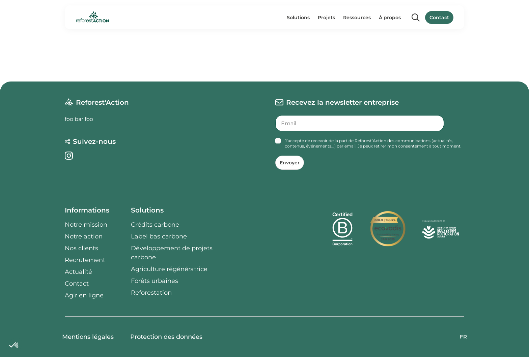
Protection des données (166, 336)
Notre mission (86, 224)
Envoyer (290, 163)
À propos (390, 17)
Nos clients (81, 248)
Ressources (357, 17)
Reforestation (151, 292)
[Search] (416, 17)
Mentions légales (88, 336)
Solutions (298, 17)
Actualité (78, 271)
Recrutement (85, 260)
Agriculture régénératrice (169, 269)
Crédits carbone (155, 224)
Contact (439, 17)
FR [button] (463, 337)
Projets (326, 17)
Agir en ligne (84, 295)
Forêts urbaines (154, 281)
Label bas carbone (159, 236)
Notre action (84, 236)
